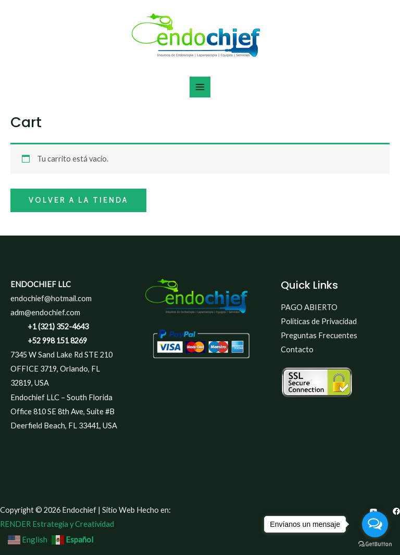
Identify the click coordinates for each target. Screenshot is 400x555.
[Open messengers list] (375, 524)
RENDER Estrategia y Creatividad (57, 524)
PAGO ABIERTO (309, 307)
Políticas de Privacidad (319, 321)
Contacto (297, 349)
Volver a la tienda (78, 200)
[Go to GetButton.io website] (375, 544)
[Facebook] (396, 511)
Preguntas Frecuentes (319, 335)
